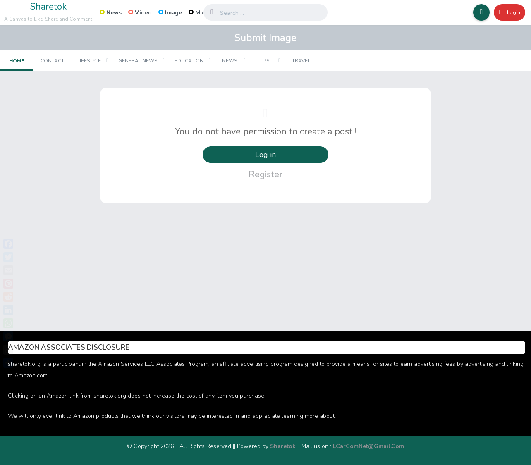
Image (170, 13)
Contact (52, 60)
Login (509, 12)
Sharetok (48, 6)
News (111, 13)
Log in (265, 155)
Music (200, 13)
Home (16, 60)
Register (265, 174)
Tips (264, 60)
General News (137, 60)
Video (140, 13)
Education (189, 60)
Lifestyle (89, 60)
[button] (481, 12)
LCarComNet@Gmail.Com (368, 446)
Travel (301, 60)
